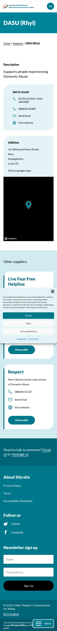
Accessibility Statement (17, 501)
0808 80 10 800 (27, 108)
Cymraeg (50, 6)
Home (6, 43)
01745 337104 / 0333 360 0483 (30, 100)
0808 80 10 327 (23, 391)
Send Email (24, 115)
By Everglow (11, 614)
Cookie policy (22, 339)
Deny (28, 323)
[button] (52, 291)
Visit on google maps (19, 170)
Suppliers (18, 43)
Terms (7, 493)
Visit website (25, 122)
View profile (21, 349)
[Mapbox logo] (10, 238)
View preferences (28, 331)
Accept (28, 315)
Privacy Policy (33, 339)
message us (20, 454)
